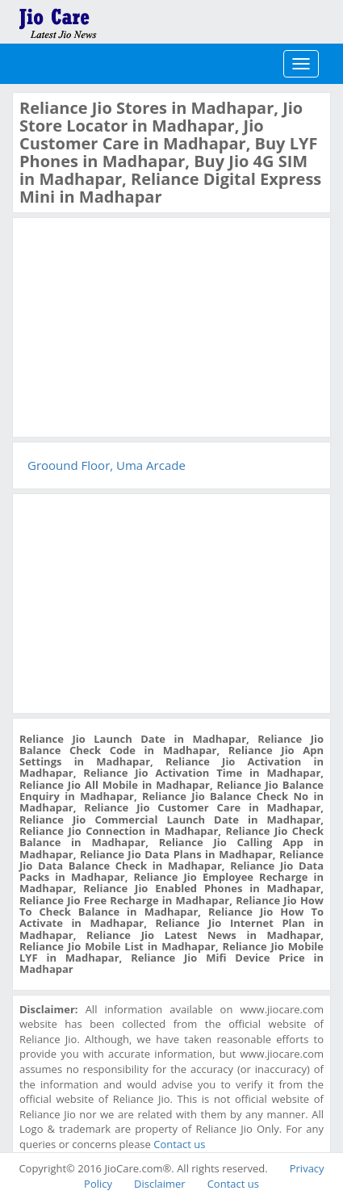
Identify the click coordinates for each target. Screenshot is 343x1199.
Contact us (179, 1144)
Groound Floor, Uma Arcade (106, 465)
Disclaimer (160, 1183)
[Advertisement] (140, 325)
